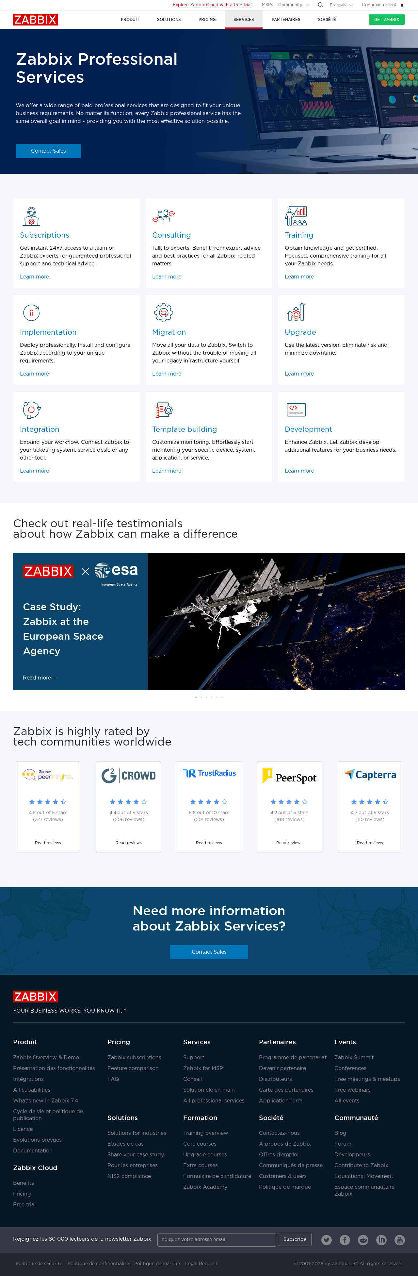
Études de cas (125, 1144)
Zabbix (35, 19)
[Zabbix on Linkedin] (381, 1240)
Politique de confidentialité (98, 1264)
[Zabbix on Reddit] (363, 1240)
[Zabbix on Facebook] (345, 1240)
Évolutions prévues (37, 1140)
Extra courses (200, 1165)
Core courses (200, 1144)
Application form (280, 1101)
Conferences (350, 1068)
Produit (25, 1042)
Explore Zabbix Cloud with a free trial (212, 5)
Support (193, 1057)
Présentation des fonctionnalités (54, 1068)
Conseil (192, 1079)
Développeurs (352, 1154)
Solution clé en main (209, 1090)
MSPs (267, 5)
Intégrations (28, 1079)
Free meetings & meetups (367, 1079)
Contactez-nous (279, 1133)
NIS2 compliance (129, 1176)
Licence (23, 1129)
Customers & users (283, 1176)
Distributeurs (275, 1079)
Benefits (23, 1183)
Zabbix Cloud (35, 1167)
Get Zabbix (386, 19)
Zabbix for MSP (203, 1068)
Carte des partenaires (286, 1090)
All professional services (214, 1101)
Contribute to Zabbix (361, 1165)
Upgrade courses (205, 1154)
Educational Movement (363, 1176)
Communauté (356, 1117)
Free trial (24, 1204)
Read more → (40, 678)
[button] (196, 697)
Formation (200, 1117)
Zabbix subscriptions (134, 1057)
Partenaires (277, 1042)
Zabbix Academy (205, 1187)
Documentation (33, 1151)
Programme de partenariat (293, 1057)
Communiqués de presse (291, 1165)
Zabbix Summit (354, 1057)
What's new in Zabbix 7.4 (45, 1101)
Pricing (22, 1194)
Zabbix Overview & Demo (46, 1057)
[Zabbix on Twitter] (326, 1240)
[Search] (320, 5)
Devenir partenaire (282, 1068)
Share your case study (135, 1154)
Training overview (205, 1133)
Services (197, 1042)
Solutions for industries (136, 1133)
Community (290, 5)
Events (345, 1042)
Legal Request (201, 1264)
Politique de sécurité (39, 1264)
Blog (340, 1133)
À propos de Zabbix (285, 1144)
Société (271, 1117)
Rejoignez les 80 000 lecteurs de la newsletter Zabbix (82, 1239)
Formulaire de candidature (217, 1176)
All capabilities (31, 1090)
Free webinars (352, 1090)
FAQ (113, 1079)
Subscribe (294, 1239)
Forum (342, 1144)
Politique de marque (285, 1187)
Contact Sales (48, 151)
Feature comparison (133, 1068)
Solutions (122, 1117)
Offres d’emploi (278, 1154)
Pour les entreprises (132, 1165)
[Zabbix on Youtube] (399, 1240)
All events (347, 1101)
